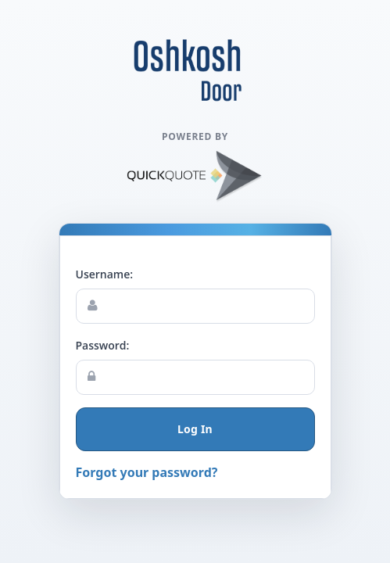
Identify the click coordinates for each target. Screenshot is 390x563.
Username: (105, 274)
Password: (103, 345)
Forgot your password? (147, 472)
